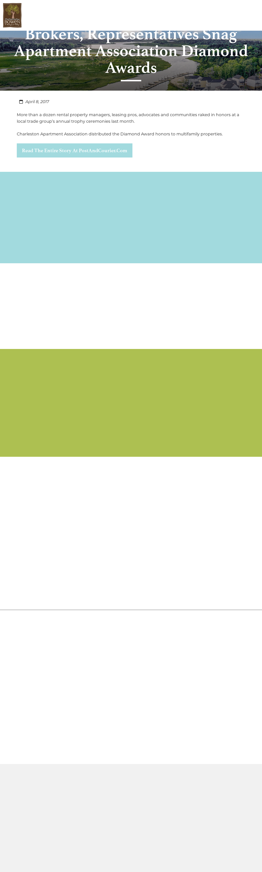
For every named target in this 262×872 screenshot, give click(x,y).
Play (101, 15)
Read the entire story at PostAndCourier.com (74, 150)
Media (119, 15)
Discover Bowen (44, 15)
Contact (141, 15)
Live (71, 15)
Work (86, 15)
